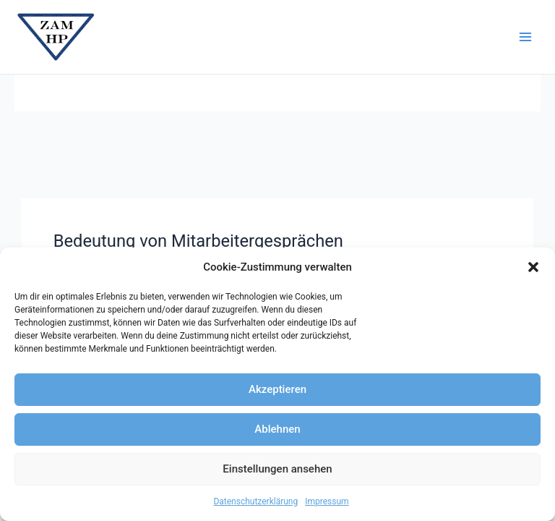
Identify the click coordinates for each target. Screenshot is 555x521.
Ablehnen (277, 429)
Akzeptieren (277, 389)
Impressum (326, 501)
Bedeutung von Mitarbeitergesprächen (198, 241)
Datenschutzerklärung (255, 501)
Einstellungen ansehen (277, 468)
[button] (533, 267)
